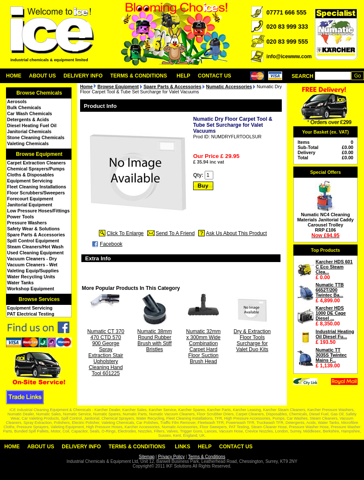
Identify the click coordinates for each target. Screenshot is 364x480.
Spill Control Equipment (33, 240)
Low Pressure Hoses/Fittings (38, 210)
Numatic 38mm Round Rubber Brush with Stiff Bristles (154, 340)
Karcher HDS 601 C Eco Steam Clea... (334, 266)
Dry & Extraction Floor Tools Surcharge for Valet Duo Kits (252, 340)
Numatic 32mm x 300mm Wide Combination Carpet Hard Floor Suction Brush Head (203, 346)
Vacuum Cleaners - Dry (32, 258)
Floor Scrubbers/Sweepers (36, 192)
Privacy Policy (171, 456)
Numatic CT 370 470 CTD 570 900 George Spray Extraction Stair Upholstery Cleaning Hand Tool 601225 (105, 352)
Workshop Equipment (30, 288)
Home (13, 76)
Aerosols (17, 101)
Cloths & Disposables (30, 174)
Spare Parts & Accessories (36, 234)
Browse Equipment (39, 154)
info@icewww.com (289, 57)
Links (182, 447)
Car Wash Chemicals (29, 113)
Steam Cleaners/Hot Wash (35, 246)
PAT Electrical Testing (30, 313)
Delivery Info (82, 76)
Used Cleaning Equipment (35, 252)
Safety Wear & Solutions (33, 228)
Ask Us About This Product (236, 233)
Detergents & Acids (28, 119)
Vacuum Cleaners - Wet (32, 264)
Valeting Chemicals (28, 143)
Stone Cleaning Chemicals (36, 137)
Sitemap (147, 456)
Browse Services (39, 299)
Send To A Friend (175, 233)
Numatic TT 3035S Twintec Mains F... (331, 355)
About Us (42, 76)
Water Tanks (20, 282)
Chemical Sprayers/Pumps (36, 168)
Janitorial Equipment (29, 204)
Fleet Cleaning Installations (36, 186)
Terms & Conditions (138, 76)
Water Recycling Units (31, 276)
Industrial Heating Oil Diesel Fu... (335, 334)
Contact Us (214, 76)
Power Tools (20, 216)
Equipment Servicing (30, 180)
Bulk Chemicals (24, 107)
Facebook (111, 244)
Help (183, 76)
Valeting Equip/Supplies (33, 270)
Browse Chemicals (39, 93)
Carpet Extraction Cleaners (36, 162)
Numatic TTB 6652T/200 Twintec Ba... (330, 290)
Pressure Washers (27, 222)
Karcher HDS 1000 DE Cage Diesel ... (331, 313)
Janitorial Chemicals (29, 131)
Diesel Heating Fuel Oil (32, 125)
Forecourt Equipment (30, 198)
